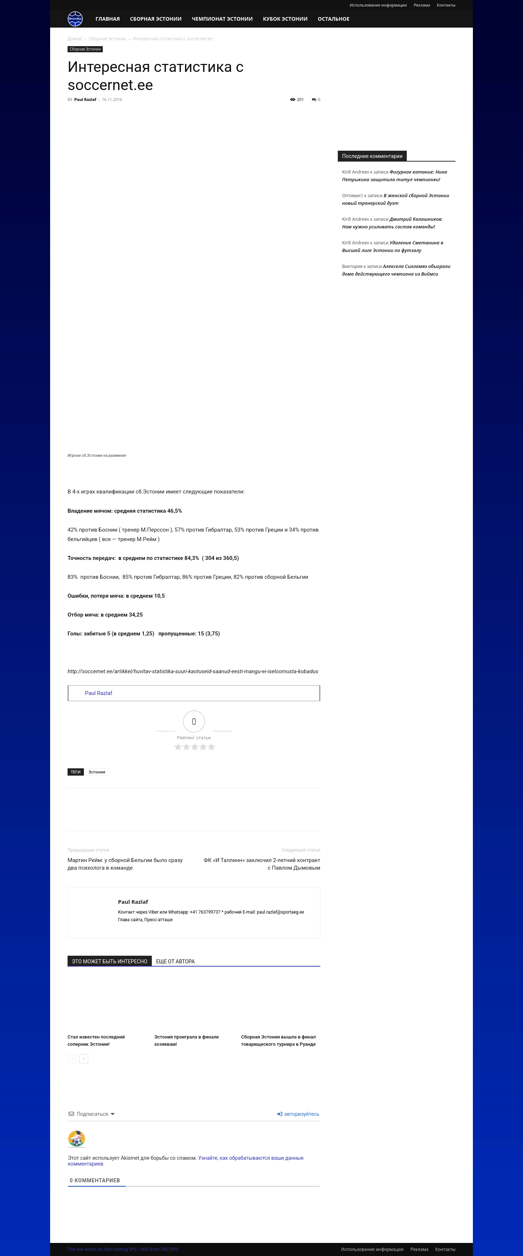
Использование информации (378, 5)
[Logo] (79, 19)
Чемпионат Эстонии (222, 18)
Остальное (333, 18)
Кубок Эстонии (285, 18)
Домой (75, 39)
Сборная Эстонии (156, 18)
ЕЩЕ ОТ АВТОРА (175, 961)
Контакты (446, 5)
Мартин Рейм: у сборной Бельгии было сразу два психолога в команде (125, 864)
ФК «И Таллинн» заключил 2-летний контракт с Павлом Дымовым (262, 864)
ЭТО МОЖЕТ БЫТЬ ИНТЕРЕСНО (109, 961)
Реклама (422, 5)
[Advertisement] (396, 91)
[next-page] (83, 1058)
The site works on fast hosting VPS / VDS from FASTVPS (123, 1249)
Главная (108, 18)
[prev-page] (72, 1058)
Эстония (97, 772)
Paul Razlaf (85, 99)
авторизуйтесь (298, 1114)
